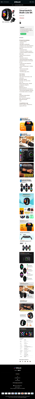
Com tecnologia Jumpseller (22, 397)
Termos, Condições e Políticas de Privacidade (17, 388)
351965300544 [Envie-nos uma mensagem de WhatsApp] (17, 380)
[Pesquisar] (6, 2)
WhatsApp (23, 33)
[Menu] (2, 2)
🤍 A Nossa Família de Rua (17, 385)
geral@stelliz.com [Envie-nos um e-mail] (17, 377)
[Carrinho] (32, 2)
